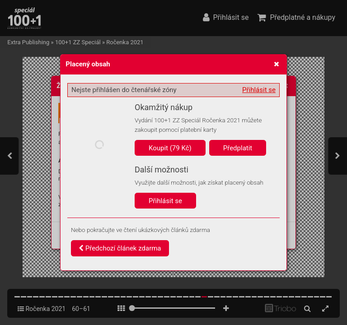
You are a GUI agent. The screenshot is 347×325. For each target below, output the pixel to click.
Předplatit (238, 148)
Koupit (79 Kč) (170, 148)
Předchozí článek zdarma (120, 248)
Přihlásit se (259, 90)
